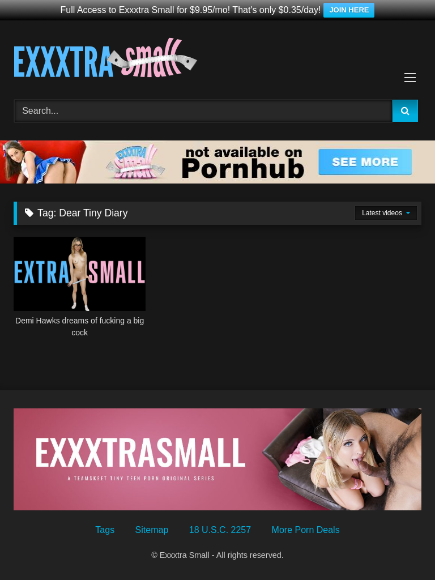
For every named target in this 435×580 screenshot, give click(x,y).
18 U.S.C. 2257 (220, 530)
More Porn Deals (306, 530)
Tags (104, 530)
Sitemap (152, 530)
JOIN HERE (349, 10)
